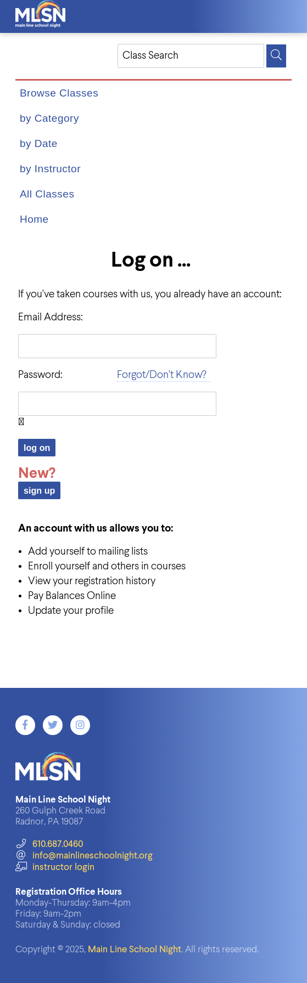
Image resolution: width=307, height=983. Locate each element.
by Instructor (50, 168)
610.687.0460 (49, 844)
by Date (39, 143)
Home (34, 219)
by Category (49, 118)
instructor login (54, 867)
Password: (40, 375)
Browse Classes (59, 93)
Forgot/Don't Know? (161, 375)
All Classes (47, 194)
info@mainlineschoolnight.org (84, 856)
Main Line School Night (134, 949)
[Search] (276, 55)
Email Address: (50, 317)
